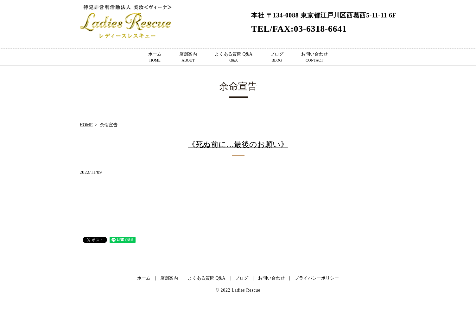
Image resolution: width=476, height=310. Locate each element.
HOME (86, 124)
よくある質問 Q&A (233, 57)
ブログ (276, 57)
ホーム (155, 57)
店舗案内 (188, 57)
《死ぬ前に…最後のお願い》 (238, 144)
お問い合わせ (314, 57)
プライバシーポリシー (317, 278)
